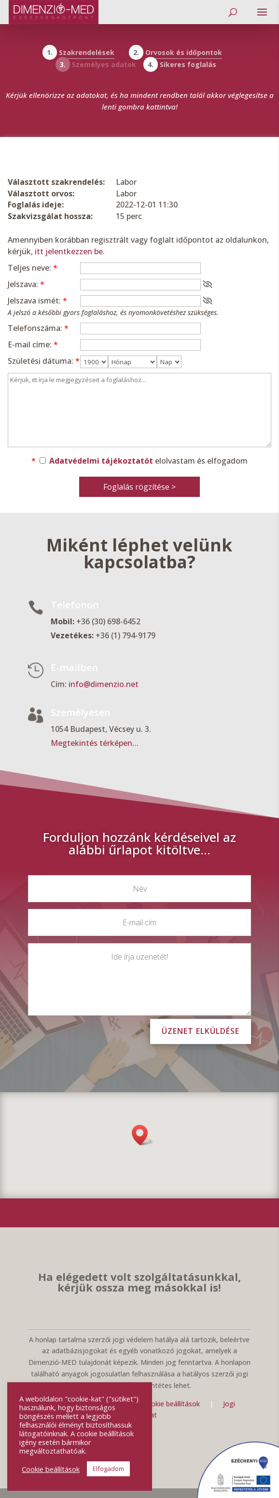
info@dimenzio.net (104, 684)
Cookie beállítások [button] (51, 1469)
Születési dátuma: (44, 361)
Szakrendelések (86, 52)
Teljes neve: (32, 267)
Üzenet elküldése (200, 1031)
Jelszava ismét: (37, 300)
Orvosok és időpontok (183, 52)
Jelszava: (26, 284)
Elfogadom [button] (108, 1468)
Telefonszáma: (38, 328)
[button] (143, 1135)
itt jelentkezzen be (69, 251)
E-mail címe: (33, 344)
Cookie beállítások (172, 1403)
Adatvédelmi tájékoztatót (101, 460)
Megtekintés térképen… (95, 743)
